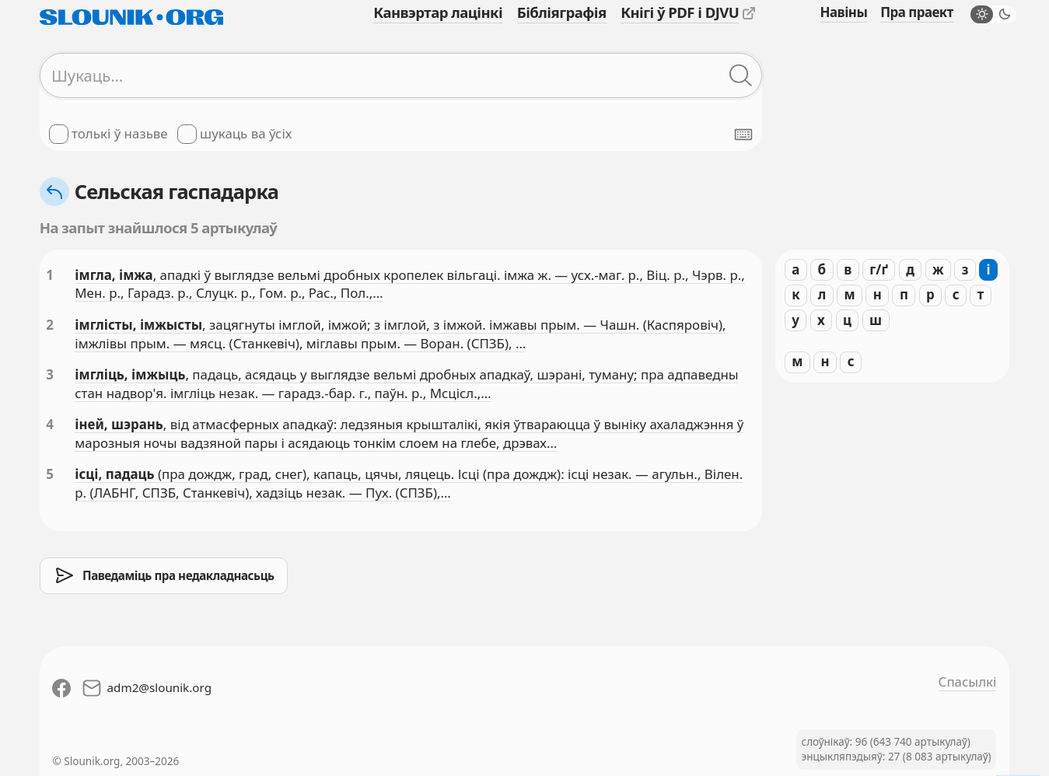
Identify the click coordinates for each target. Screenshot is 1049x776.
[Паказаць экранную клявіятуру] (743, 134)
